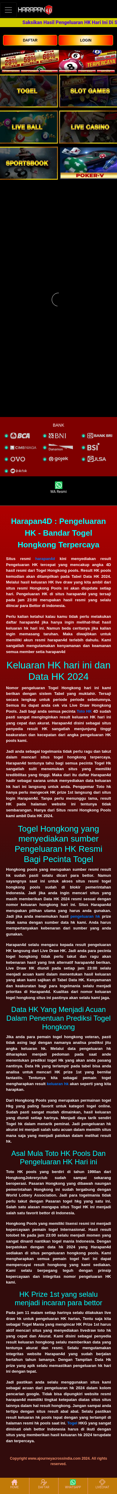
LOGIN (86, 40)
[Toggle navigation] (8, 9)
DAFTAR (30, 40)
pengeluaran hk (85, 916)
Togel (72, 1423)
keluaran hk (58, 1084)
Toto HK (84, 711)
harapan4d (45, 558)
